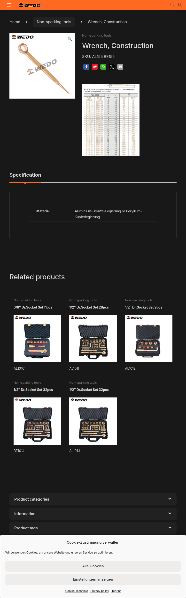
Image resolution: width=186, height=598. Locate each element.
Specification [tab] (25, 175)
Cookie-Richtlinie (76, 591)
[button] (70, 39)
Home (14, 21)
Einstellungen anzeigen (93, 579)
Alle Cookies (93, 566)
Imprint (116, 591)
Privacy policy (99, 591)
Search (172, 4)
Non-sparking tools (54, 21)
